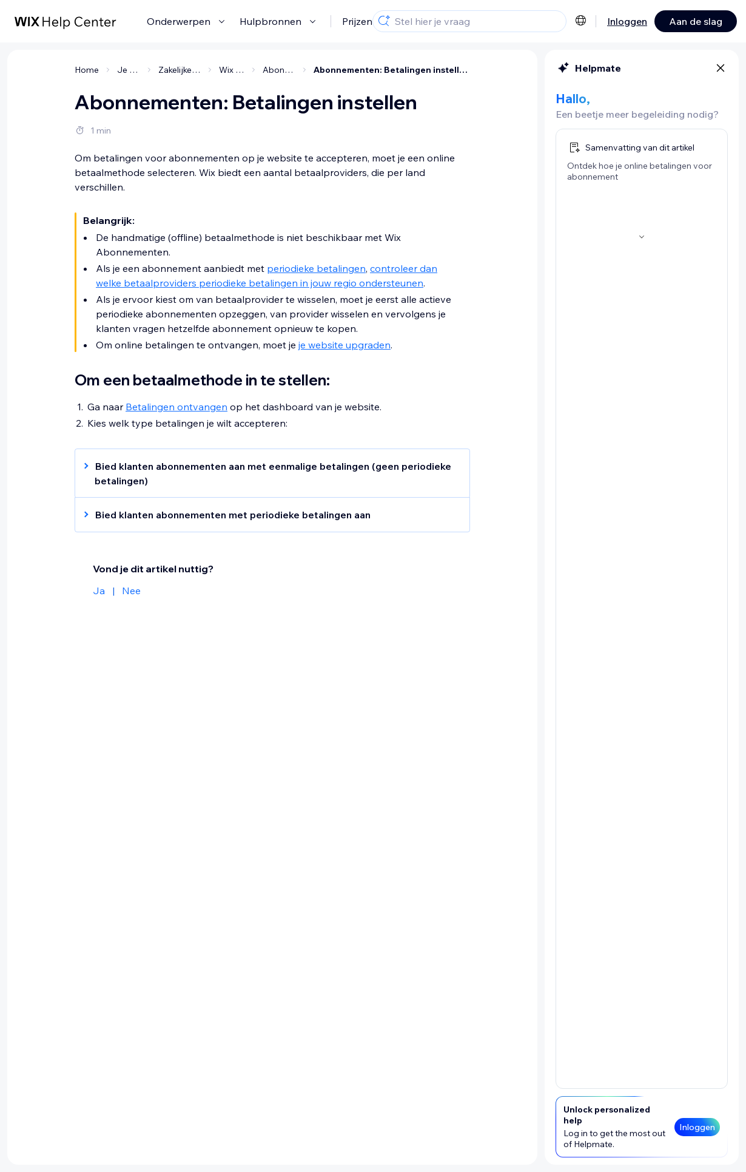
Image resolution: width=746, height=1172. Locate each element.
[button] (266, 473)
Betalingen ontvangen (176, 407)
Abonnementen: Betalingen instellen (392, 69)
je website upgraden (344, 345)
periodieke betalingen (316, 268)
